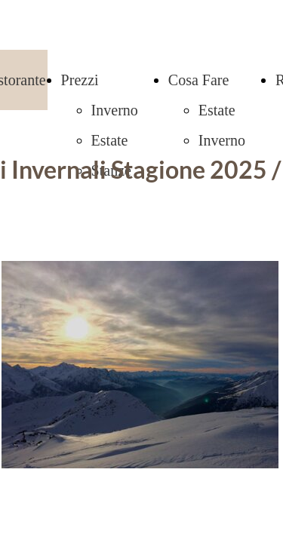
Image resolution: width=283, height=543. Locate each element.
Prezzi (80, 80)
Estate (109, 140)
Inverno (114, 110)
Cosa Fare (198, 80)
